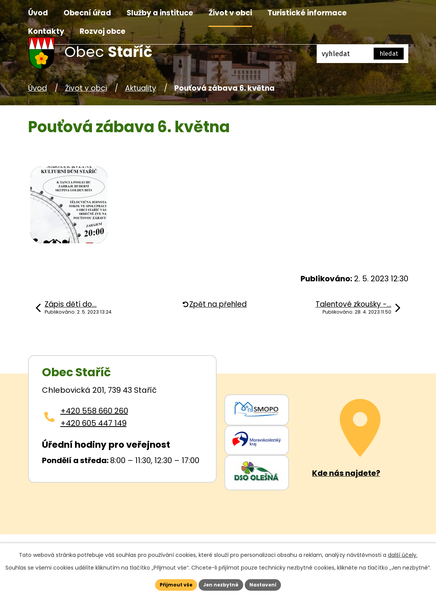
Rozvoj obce (102, 31)
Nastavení (274, 583)
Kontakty (46, 31)
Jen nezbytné (221, 583)
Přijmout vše (165, 583)
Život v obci (230, 13)
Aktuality (140, 88)
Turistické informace (307, 13)
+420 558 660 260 (94, 410)
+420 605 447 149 (93, 423)
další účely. (403, 552)
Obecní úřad (87, 13)
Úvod (38, 13)
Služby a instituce (160, 13)
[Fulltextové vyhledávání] (362, 54)
